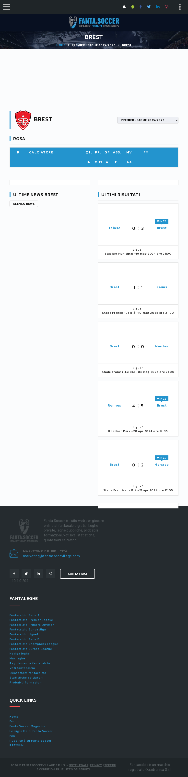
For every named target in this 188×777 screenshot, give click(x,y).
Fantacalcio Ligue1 (24, 634)
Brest (162, 228)
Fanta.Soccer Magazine (28, 726)
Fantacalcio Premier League (31, 620)
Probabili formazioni (26, 682)
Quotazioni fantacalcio (28, 673)
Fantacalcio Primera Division (32, 625)
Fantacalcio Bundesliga (28, 629)
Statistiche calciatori (26, 677)
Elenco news (24, 204)
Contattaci (77, 574)
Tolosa (114, 228)
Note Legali (78, 765)
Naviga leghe (20, 653)
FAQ (12, 736)
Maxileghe (17, 658)
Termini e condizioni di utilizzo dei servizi (76, 767)
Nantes (161, 346)
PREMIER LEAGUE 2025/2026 (93, 45)
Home (60, 45)
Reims (161, 287)
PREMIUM (17, 745)
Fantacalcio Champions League (34, 644)
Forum (15, 721)
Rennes (114, 405)
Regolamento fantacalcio (30, 663)
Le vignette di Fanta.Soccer (31, 731)
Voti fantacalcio (22, 668)
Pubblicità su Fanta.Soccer (30, 740)
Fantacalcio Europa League (31, 649)
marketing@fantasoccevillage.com (51, 556)
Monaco (161, 464)
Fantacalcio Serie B (25, 639)
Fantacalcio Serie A (25, 615)
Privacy (96, 765)
